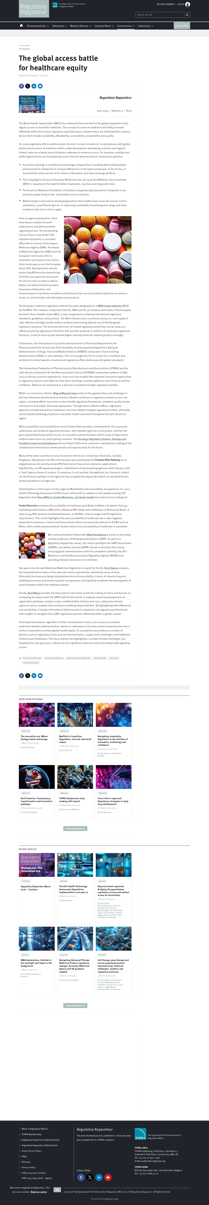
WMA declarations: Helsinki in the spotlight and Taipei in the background (36, 963)
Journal (63, 880)
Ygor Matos (111, 986)
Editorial (26, 730)
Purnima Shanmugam (107, 909)
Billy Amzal (67, 900)
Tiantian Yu (112, 984)
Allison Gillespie (109, 917)
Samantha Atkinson (71, 809)
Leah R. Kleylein (31, 812)
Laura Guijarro (108, 912)
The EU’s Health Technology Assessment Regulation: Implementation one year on (73, 889)
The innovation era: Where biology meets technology (34, 737)
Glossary (26, 1162)
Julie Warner (29, 747)
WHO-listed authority (110, 306)
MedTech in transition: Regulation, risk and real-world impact (75, 739)
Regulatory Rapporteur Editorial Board (40, 1140)
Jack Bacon (67, 750)
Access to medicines (32, 658)
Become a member (165, 4)
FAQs (24, 1156)
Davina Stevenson (30, 75)
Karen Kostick (106, 979)
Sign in (181, 4)
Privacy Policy (28, 1167)
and (66, 497)
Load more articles (75, 828)
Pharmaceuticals (30, 662)
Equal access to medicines (78, 658)
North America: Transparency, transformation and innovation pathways (36, 801)
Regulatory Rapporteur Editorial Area (39, 1145)
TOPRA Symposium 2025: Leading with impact (72, 800)
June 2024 (113, 658)
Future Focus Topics (32, 1151)
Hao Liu (107, 914)
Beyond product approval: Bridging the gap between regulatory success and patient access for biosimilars (113, 891)
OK (57, 1189)
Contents (26, 880)
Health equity (100, 658)
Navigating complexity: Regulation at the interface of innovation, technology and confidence (113, 740)
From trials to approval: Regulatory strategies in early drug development (113, 801)
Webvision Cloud (111, 1198)
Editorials (24, 49)
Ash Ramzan (106, 812)
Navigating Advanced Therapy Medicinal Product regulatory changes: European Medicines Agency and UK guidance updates (74, 965)
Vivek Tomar (116, 914)
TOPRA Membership (31, 1134)
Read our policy (39, 1191)
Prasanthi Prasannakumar (105, 904)
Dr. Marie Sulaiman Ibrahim (31, 975)
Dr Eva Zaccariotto (70, 979)
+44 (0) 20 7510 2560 (149, 1157)
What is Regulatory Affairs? (35, 1128)
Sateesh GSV (103, 989)
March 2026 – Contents (36, 888)
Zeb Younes (105, 753)
